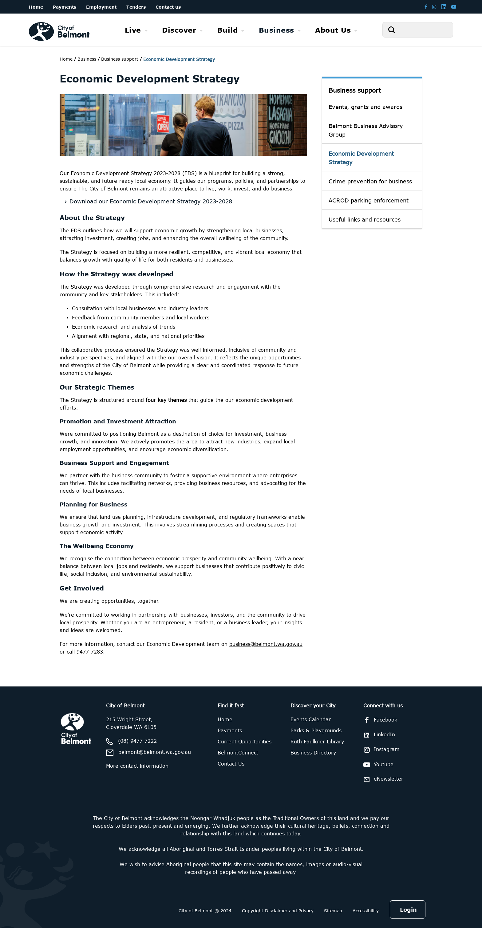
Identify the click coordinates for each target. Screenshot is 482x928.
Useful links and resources (365, 219)
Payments (230, 730)
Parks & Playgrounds (316, 730)
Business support (355, 90)
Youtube (377, 764)
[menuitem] (136, 30)
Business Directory (313, 752)
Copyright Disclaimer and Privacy (278, 910)
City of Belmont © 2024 (205, 910)
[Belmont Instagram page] (434, 6)
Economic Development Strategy (361, 158)
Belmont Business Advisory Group (366, 130)
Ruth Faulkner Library (317, 741)
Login (408, 909)
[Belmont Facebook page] (426, 6)
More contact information (137, 766)
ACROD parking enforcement (369, 200)
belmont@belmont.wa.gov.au (154, 752)
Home (66, 59)
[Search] (417, 29)
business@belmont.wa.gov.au (265, 644)
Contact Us (231, 763)
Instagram (380, 749)
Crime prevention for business (370, 181)
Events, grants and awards (365, 106)
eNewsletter (382, 779)
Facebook (379, 720)
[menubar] (241, 30)
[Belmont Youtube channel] (453, 6)
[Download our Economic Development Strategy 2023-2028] (185, 200)
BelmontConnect (238, 752)
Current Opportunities (244, 741)
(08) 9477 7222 (137, 741)
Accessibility (366, 910)
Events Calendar (310, 719)
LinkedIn (378, 735)
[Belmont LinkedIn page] (443, 6)
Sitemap (333, 910)
